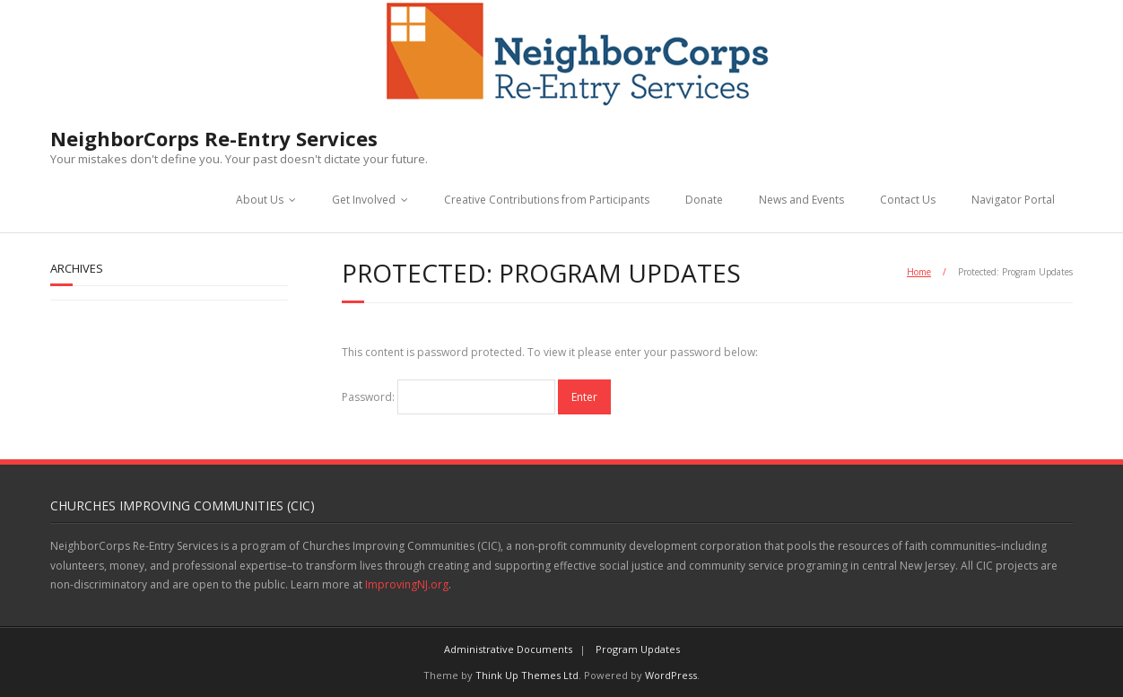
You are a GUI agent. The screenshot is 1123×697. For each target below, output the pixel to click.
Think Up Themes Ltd (527, 675)
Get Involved (364, 199)
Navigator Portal (1013, 199)
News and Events (801, 199)
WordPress (671, 675)
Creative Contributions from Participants (546, 199)
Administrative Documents (508, 649)
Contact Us (908, 199)
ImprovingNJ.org (406, 584)
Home (919, 272)
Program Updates (638, 649)
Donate (704, 199)
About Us (259, 199)
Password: (448, 397)
